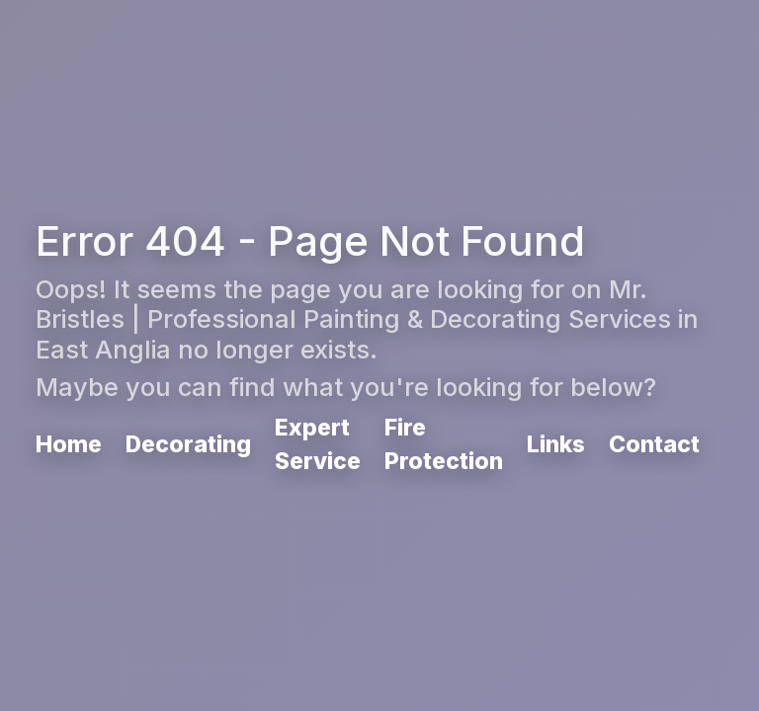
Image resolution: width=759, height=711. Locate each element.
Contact (654, 444)
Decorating (188, 444)
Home (69, 444)
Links (556, 444)
